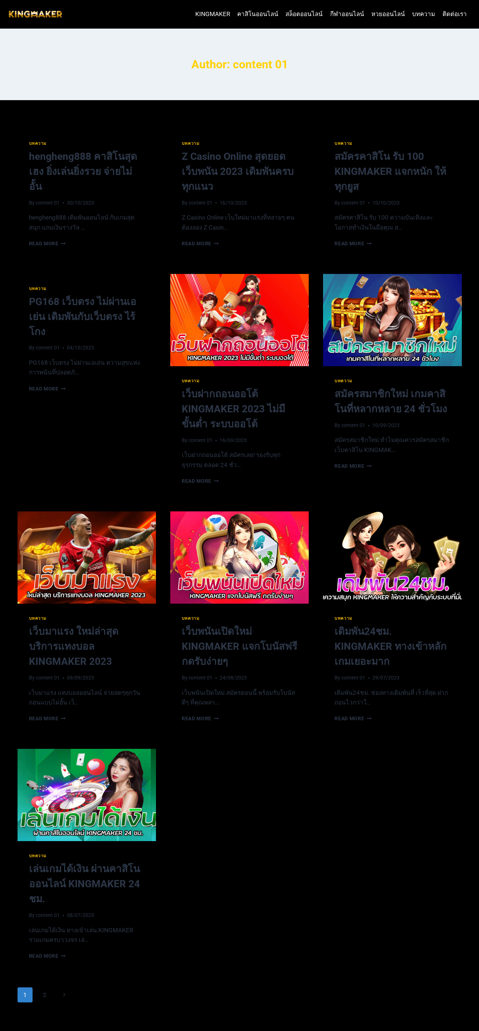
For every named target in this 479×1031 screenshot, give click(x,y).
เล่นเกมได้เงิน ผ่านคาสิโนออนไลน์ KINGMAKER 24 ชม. (84, 884)
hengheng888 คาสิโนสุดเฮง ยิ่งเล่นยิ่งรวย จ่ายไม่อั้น (83, 171)
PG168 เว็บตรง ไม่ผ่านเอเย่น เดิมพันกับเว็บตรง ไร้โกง (82, 317)
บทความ (423, 14)
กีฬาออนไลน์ (347, 14)
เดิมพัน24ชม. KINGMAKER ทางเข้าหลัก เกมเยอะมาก (390, 646)
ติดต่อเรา (455, 14)
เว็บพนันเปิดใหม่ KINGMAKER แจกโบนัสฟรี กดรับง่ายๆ (239, 646)
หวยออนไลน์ (388, 14)
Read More (47, 243)
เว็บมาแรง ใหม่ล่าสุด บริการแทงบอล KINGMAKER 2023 (73, 646)
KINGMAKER (212, 14)
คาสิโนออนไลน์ (257, 14)
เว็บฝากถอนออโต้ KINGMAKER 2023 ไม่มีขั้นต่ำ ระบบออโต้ (233, 409)
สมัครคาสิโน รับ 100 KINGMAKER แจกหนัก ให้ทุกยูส (390, 171)
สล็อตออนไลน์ (304, 14)
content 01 (48, 203)
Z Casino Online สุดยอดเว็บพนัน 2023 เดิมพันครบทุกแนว (238, 171)
